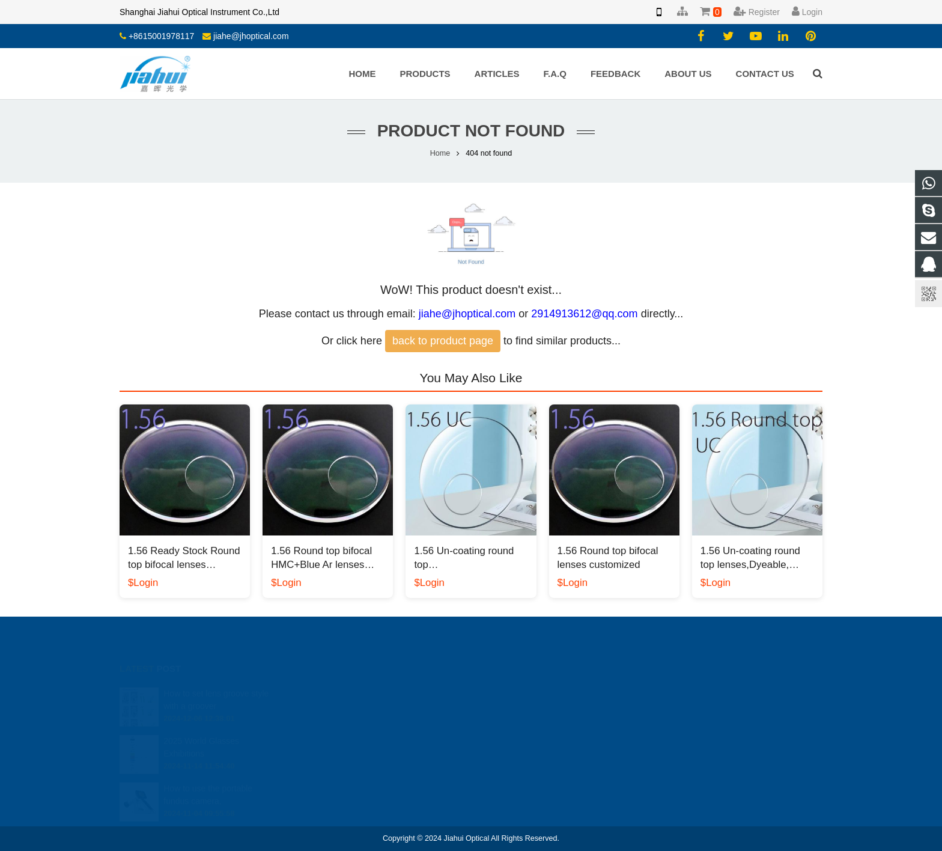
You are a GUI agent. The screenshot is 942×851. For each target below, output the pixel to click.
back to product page (442, 341)
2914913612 (515, 692)
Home (440, 153)
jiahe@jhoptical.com (251, 36)
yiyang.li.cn (511, 744)
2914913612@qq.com (584, 314)
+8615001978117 (161, 36)
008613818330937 (524, 709)
